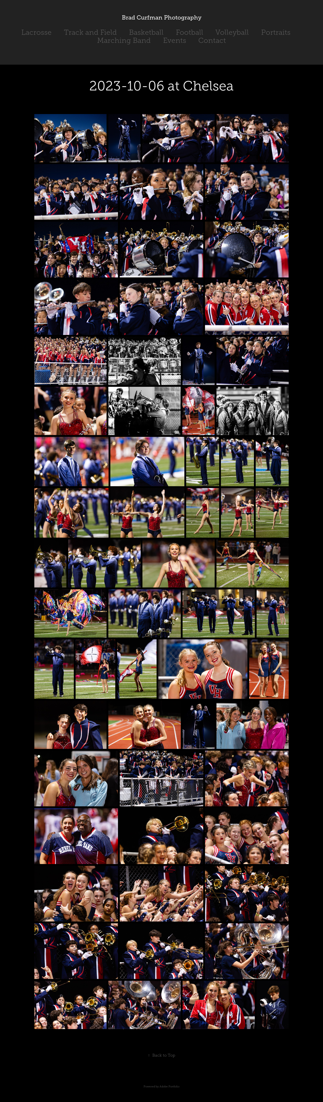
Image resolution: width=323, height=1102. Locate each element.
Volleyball (232, 32)
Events (174, 40)
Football (189, 32)
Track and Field (90, 32)
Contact (212, 40)
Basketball (146, 32)
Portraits (275, 32)
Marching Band (124, 40)
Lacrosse (36, 32)
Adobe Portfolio (169, 1086)
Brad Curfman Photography (161, 17)
